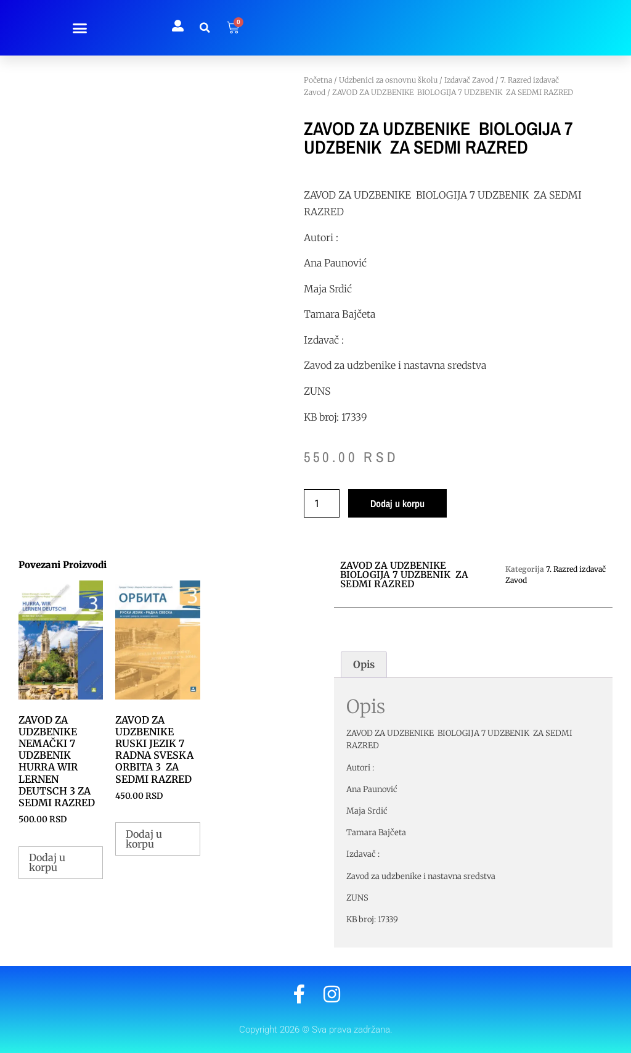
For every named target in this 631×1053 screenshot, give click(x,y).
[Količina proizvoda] (322, 503)
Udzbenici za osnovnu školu (388, 80)
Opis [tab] (364, 664)
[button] (80, 27)
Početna (318, 80)
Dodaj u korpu (397, 503)
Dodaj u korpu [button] (47, 862)
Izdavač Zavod (469, 80)
